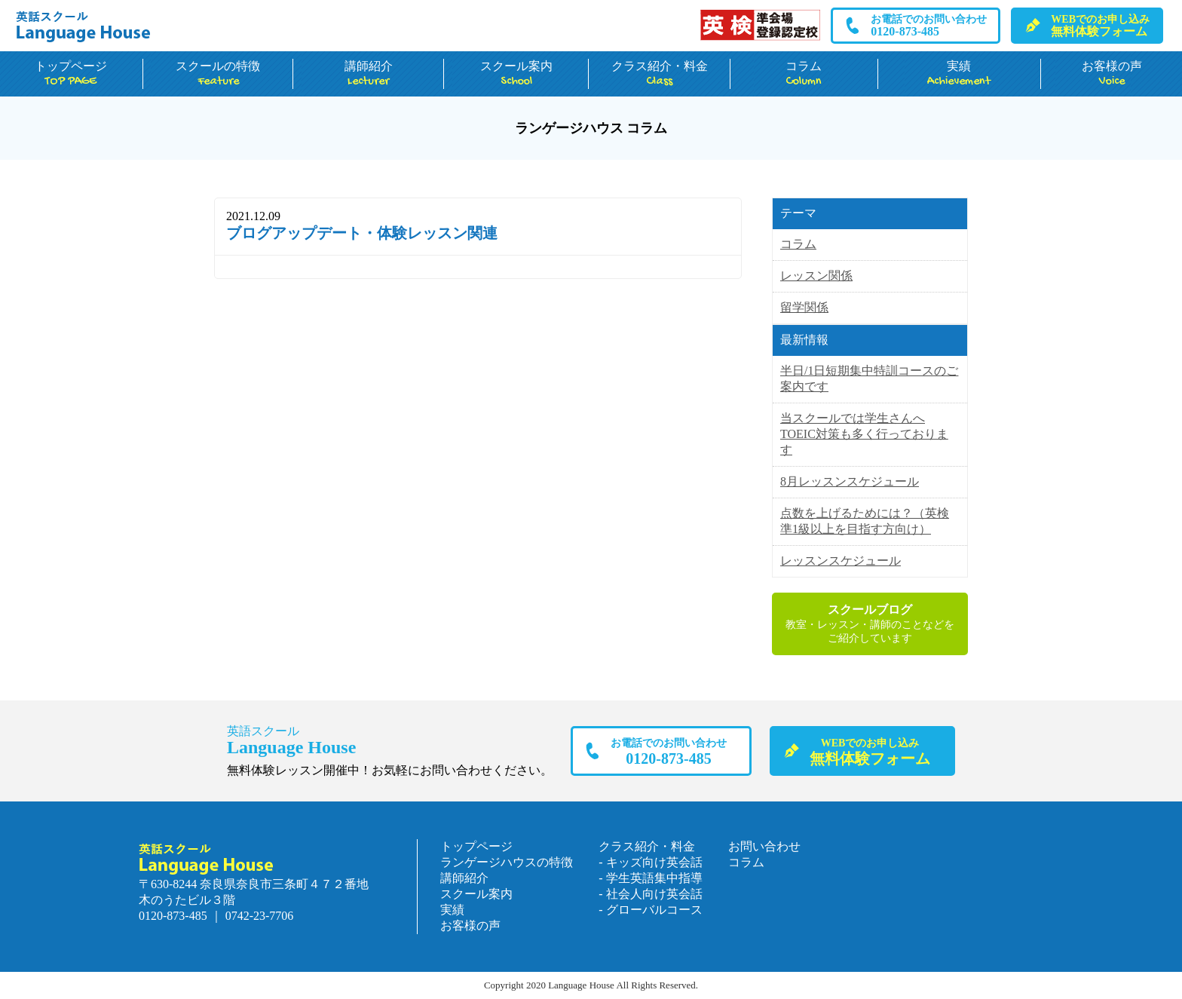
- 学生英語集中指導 (650, 878)
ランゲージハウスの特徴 (506, 862)
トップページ (71, 74)
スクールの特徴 (218, 74)
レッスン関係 (816, 275)
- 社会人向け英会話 (650, 893)
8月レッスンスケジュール (849, 481)
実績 (959, 74)
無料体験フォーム (1100, 26)
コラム (803, 74)
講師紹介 (368, 74)
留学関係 (804, 307)
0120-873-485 (929, 26)
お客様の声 (1111, 74)
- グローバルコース (650, 909)
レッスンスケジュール (840, 560)
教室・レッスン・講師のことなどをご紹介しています (870, 623)
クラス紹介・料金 (659, 74)
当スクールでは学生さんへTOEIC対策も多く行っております (864, 434)
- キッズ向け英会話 (650, 862)
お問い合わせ (764, 846)
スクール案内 (516, 74)
